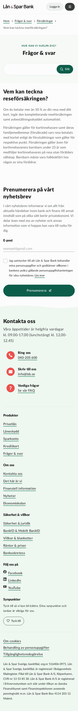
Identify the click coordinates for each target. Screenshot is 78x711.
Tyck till (16, 621)
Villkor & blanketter (18, 538)
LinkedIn (14, 580)
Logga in (55, 6)
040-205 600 (27, 357)
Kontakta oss (13, 473)
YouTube (14, 588)
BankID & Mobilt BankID (21, 531)
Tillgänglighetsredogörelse (23, 654)
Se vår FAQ (26, 390)
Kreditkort (11, 446)
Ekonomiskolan (14, 503)
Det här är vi (12, 481)
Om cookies (12, 641)
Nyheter (9, 496)
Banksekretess (14, 553)
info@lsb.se (26, 374)
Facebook (15, 573)
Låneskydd (11, 431)
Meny (70, 7)
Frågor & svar (23, 21)
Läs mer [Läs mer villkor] (40, 275)
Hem (6, 21)
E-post (8, 240)
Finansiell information (19, 488)
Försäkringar (45, 21)
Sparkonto (11, 439)
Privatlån (10, 424)
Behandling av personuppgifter (26, 647)
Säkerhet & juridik (16, 523)
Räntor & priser (14, 545)
